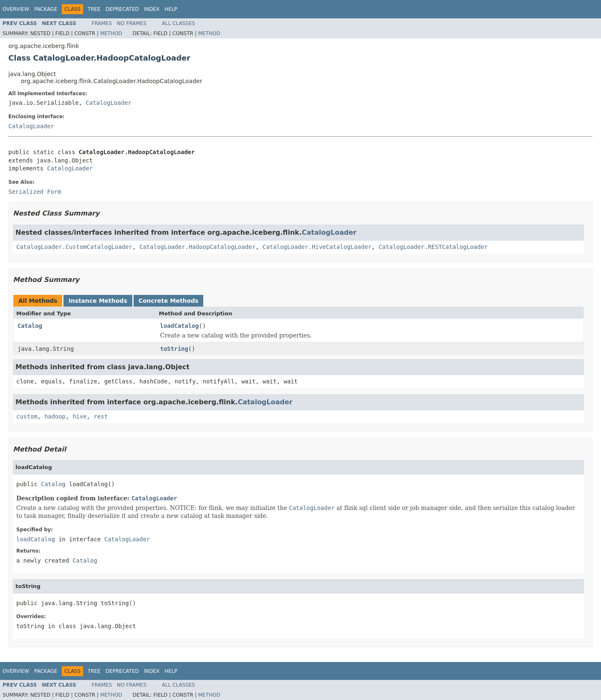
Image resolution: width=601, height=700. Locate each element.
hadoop (55, 416)
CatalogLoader (108, 102)
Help (170, 9)
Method (111, 33)
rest (100, 416)
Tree (94, 9)
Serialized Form (34, 191)
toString (174, 348)
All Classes (178, 23)
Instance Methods (97, 300)
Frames (102, 23)
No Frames (131, 23)
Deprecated (122, 9)
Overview (16, 9)
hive (80, 416)
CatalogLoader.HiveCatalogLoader (317, 246)
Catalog (30, 325)
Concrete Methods (169, 300)
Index (152, 9)
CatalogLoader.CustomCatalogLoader (74, 246)
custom (27, 416)
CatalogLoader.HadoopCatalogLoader (197, 246)
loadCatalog (179, 325)
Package (45, 9)
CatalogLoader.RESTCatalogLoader (433, 246)
